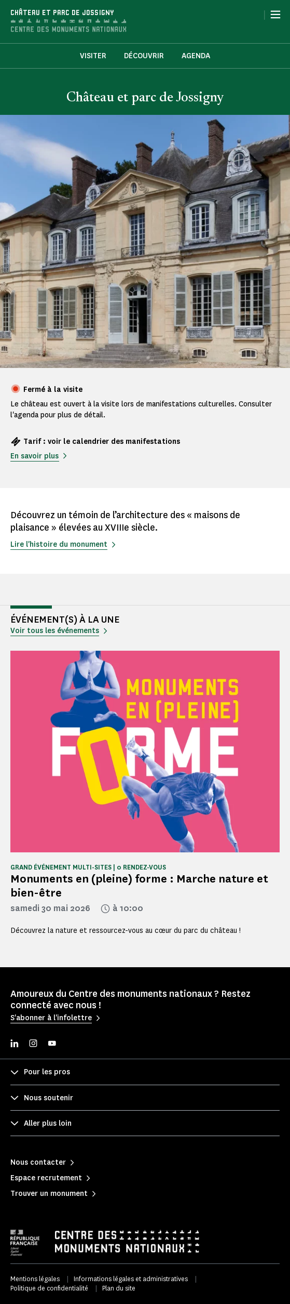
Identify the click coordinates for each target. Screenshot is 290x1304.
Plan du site (118, 1288)
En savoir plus (34, 456)
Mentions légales (35, 1278)
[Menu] (275, 14)
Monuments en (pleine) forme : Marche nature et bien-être (139, 885)
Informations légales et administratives (131, 1278)
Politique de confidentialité (49, 1288)
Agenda (196, 56)
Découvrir (144, 56)
